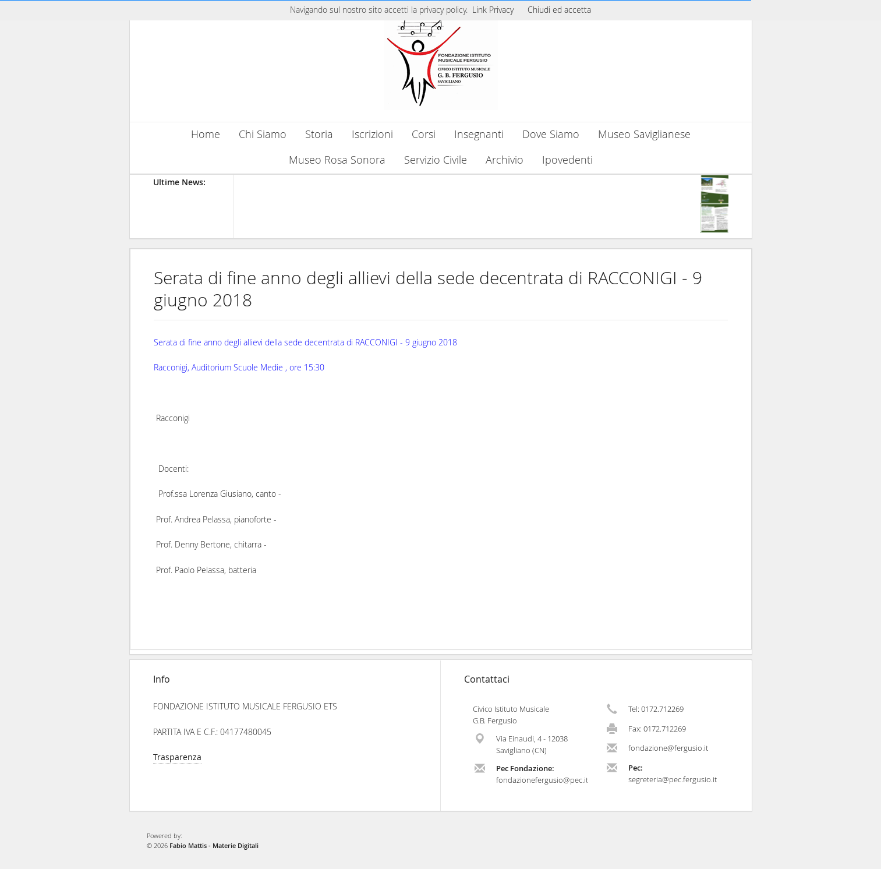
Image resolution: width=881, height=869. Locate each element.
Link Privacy (493, 9)
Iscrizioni (372, 134)
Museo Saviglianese (644, 134)
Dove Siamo (550, 134)
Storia (319, 134)
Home (205, 134)
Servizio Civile (435, 160)
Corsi (424, 134)
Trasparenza (177, 756)
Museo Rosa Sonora (337, 160)
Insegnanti (479, 134)
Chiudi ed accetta (559, 9)
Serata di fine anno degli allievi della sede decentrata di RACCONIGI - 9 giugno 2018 (428, 289)
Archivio (504, 160)
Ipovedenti (567, 160)
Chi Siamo (262, 134)
